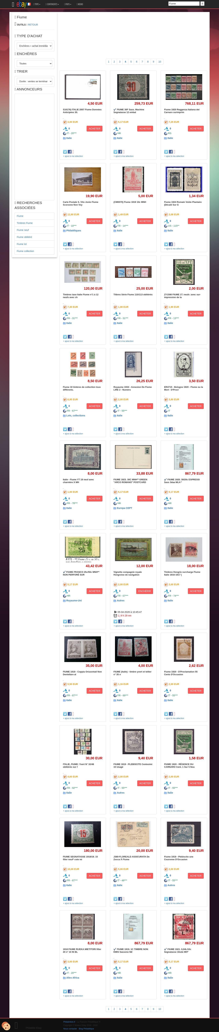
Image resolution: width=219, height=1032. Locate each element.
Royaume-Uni (74, 600)
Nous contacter (70, 1029)
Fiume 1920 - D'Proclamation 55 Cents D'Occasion (180, 673)
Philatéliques (73, 230)
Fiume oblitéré (24, 237)
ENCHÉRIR (144, 591)
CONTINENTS (52, 4)
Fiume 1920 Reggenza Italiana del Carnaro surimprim (181, 111)
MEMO (79, 4)
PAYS (67, 4)
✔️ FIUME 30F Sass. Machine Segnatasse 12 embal (128, 111)
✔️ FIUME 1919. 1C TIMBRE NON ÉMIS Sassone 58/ (130, 950)
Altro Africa (72, 977)
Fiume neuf (23, 230)
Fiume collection (25, 251)
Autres (120, 600)
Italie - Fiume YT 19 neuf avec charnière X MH (78, 481)
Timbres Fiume (25, 223)
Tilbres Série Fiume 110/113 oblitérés (132, 294)
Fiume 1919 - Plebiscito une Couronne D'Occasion (178, 858)
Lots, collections (75, 415)
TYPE (36, 4)
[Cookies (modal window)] (6, 1026)
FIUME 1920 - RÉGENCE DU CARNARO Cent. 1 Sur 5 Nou (179, 765)
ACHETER (94, 128)
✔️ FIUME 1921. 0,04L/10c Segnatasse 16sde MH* (177, 950)
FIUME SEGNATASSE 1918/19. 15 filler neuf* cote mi (80, 858)
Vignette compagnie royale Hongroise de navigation (127, 573)
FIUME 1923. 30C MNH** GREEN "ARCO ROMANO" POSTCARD (130, 481)
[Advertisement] (34, 147)
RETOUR (33, 24)
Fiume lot (22, 244)
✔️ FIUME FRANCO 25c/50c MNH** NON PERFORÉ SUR (81, 573)
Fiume (20, 216)
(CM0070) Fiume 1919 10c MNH (129, 202)
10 (159, 61)
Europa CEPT (124, 508)
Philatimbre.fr (69, 1022)
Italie (69, 138)
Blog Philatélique (86, 1029)
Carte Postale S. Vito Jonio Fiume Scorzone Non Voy (80, 203)
